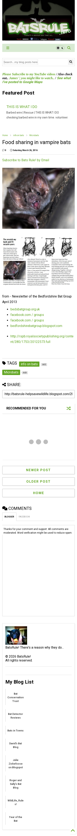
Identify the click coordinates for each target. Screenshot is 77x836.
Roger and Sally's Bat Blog (15, 784)
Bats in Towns (15, 730)
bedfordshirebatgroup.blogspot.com (36, 326)
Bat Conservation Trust (15, 697)
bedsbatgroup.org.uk (25, 309)
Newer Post (38, 470)
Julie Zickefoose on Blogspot (15, 764)
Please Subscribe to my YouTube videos (28, 74)
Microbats (34, 135)
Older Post (38, 481)
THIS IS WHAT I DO (21, 107)
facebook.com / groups (27, 315)
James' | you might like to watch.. (31, 78)
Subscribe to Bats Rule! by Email (25, 160)
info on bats (18, 135)
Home (5, 135)
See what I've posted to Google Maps (36, 80)
